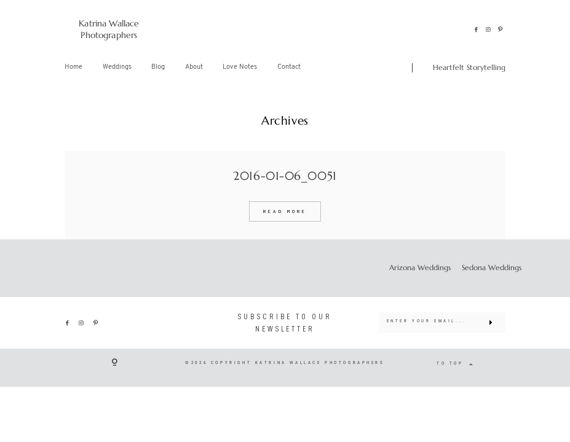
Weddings (117, 67)
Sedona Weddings (491, 267)
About (194, 67)
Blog (158, 67)
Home (73, 67)
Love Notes (240, 67)
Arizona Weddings (420, 267)
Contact (289, 67)
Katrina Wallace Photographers (109, 29)
